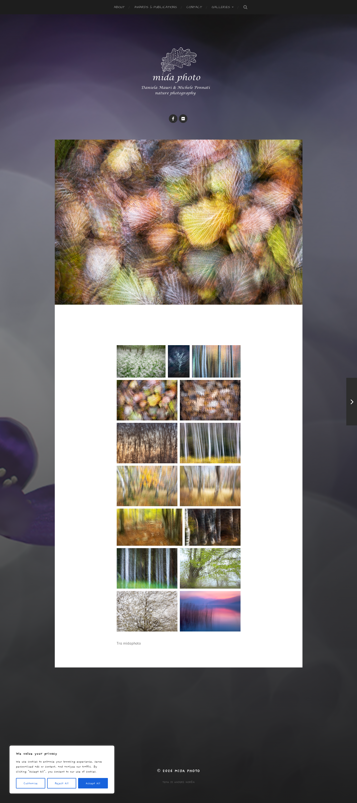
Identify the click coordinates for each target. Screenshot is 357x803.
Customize (31, 783)
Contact (194, 7)
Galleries (221, 7)
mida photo (187, 771)
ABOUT (119, 7)
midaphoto (132, 643)
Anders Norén (184, 782)
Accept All (93, 783)
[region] (62, 769)
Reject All (62, 783)
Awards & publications (155, 7)
